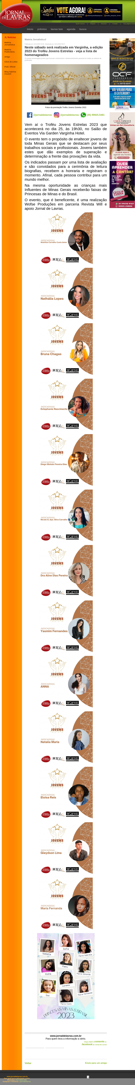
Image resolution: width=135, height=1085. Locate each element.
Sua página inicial (129, 23)
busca (82, 29)
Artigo (7, 57)
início (30, 29)
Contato (115, 23)
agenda (71, 29)
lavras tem (57, 29)
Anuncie (104, 23)
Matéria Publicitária (9, 51)
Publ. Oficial (9, 67)
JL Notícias (10, 37)
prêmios (42, 29)
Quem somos (80, 23)
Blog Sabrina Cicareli (10, 73)
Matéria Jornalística (9, 43)
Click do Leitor (11, 62)
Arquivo (92, 23)
